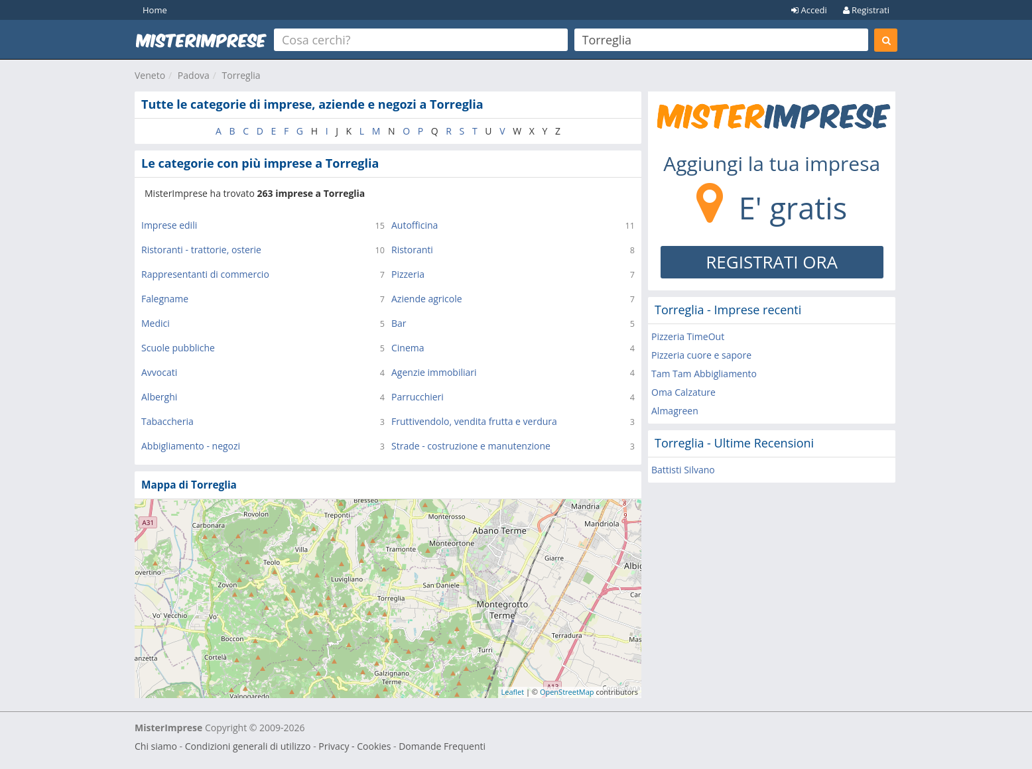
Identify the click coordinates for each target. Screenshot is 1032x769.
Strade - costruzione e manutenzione (470, 446)
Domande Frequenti (442, 746)
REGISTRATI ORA (772, 262)
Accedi (809, 10)
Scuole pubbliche (178, 347)
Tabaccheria (167, 421)
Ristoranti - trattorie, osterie (201, 249)
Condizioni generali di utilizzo (248, 746)
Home (155, 10)
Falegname (164, 298)
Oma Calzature (683, 392)
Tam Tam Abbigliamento (704, 373)
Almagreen (674, 410)
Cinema (407, 347)
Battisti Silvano (683, 469)
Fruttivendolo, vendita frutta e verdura (474, 421)
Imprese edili (169, 225)
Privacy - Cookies (354, 746)
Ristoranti (412, 249)
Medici (155, 323)
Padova (194, 75)
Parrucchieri (417, 396)
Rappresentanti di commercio (205, 274)
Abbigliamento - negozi (190, 446)
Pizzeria (407, 274)
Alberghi (159, 396)
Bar (399, 323)
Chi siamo (156, 746)
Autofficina (414, 225)
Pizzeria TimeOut (687, 336)
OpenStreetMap (567, 692)
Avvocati (159, 372)
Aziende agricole (426, 298)
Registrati (866, 10)
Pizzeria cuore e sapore (701, 355)
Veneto (150, 75)
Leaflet (513, 692)
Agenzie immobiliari (434, 372)
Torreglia (241, 75)
